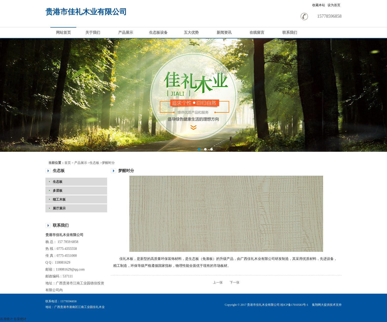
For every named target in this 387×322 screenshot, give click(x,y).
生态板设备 (158, 32)
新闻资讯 (224, 32)
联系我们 (289, 32)
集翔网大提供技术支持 (326, 304)
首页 (67, 163)
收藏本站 (318, 5)
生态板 (94, 163)
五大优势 (191, 32)
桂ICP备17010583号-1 (294, 304)
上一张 (218, 282)
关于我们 (92, 32)
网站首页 (63, 32)
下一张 (231, 282)
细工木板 (59, 199)
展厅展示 (59, 208)
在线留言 (257, 32)
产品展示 (125, 32)
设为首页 (334, 5)
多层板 (57, 190)
